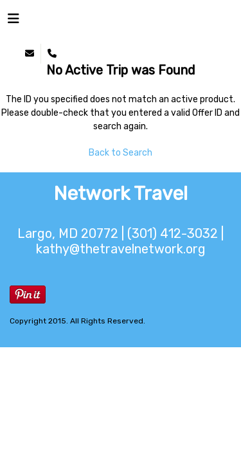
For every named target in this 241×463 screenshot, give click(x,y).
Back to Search (120, 152)
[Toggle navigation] (13, 22)
